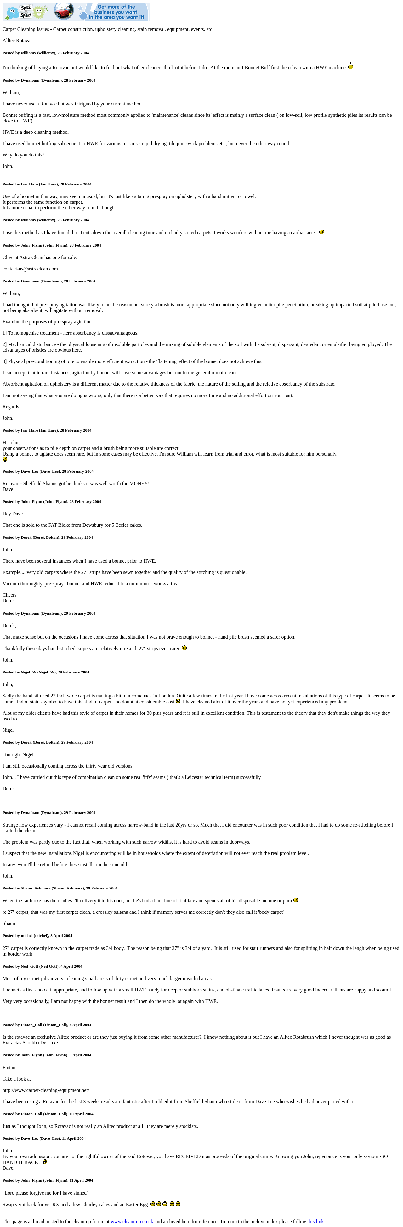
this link (315, 1221)
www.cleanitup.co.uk (132, 1221)
